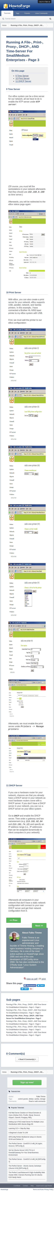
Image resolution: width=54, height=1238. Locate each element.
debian (31, 1099)
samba (36, 1099)
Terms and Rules (38, 1189)
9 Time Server (22, 76)
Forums (27, 13)
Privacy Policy (48, 1189)
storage (42, 1099)
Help (32, 1185)
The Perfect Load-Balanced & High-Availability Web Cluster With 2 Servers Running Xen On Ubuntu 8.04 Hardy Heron (27, 1175)
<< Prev (13, 920)
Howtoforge (4, 1189)
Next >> (39, 926)
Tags (17, 13)
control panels (23, 1099)
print (44, 979)
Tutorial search (10, 19)
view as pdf (31, 979)
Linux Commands (41, 13)
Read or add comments (37, 1101)
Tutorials (7, 13)
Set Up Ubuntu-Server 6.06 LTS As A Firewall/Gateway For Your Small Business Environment (24, 1152)
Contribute (17, 1185)
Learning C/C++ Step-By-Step (19, 1128)
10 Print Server (22, 78)
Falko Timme (40, 1096)
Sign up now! (27, 1082)
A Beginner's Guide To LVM (18, 1133)
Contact (25, 1185)
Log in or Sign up (44, 1)
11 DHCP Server (23, 81)
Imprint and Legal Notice (44, 1185)
